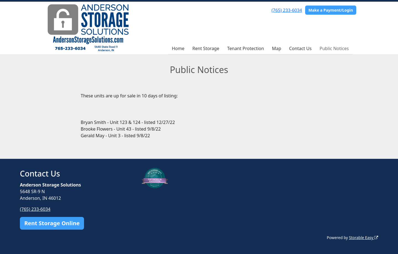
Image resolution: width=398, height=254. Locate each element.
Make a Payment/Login (330, 10)
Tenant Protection (245, 48)
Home (178, 48)
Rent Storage (205, 48)
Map (276, 48)
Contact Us (300, 48)
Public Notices (334, 48)
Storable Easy (363, 237)
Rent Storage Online (52, 223)
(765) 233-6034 (286, 10)
